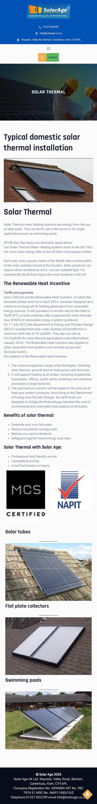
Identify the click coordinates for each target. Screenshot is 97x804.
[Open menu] (48, 48)
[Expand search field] (42, 57)
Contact (52, 57)
